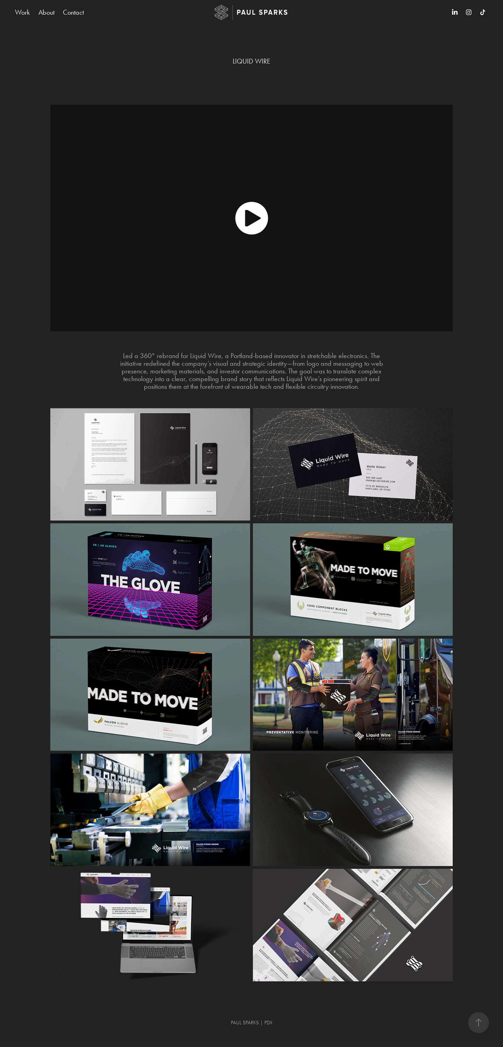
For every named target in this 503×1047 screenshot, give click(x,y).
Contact (73, 12)
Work (22, 12)
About (46, 12)
